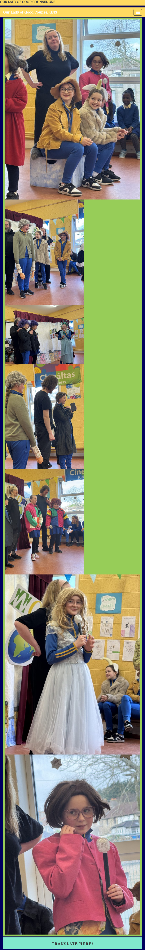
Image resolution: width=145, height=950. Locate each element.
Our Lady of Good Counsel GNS (27, 2)
